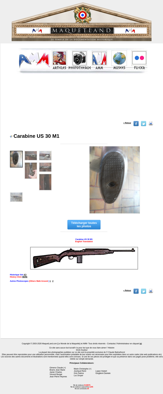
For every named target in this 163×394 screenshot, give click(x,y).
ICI (24, 275)
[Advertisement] (82, 98)
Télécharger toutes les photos (84, 224)
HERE (24, 277)
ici (141, 343)
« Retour (127, 123)
